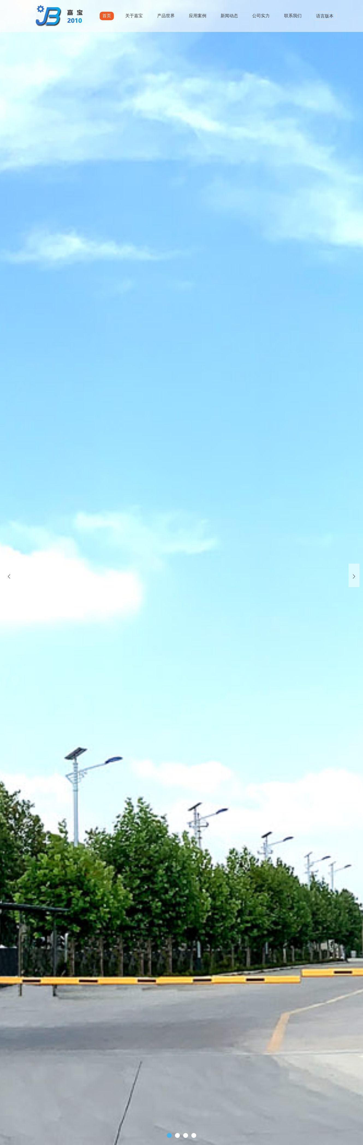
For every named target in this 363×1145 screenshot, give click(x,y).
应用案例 (197, 15)
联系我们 (293, 15)
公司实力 (261, 15)
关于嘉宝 (134, 15)
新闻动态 (229, 15)
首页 (106, 15)
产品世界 (166, 15)
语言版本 (325, 16)
